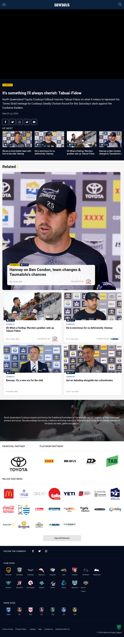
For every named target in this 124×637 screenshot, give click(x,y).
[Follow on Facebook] (33, 551)
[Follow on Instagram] (46, 551)
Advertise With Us (62, 629)
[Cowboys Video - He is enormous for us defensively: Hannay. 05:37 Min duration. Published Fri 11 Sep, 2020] (93, 317)
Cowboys (7, 85)
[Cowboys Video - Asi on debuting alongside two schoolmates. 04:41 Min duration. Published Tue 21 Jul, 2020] (93, 370)
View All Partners (62, 538)
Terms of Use (7, 629)
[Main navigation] (4, 4)
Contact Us (48, 629)
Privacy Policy (20, 629)
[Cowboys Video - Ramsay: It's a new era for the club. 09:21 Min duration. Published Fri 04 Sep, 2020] (32, 370)
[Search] (120, 4)
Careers (33, 629)
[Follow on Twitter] (39, 551)
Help (40, 629)
